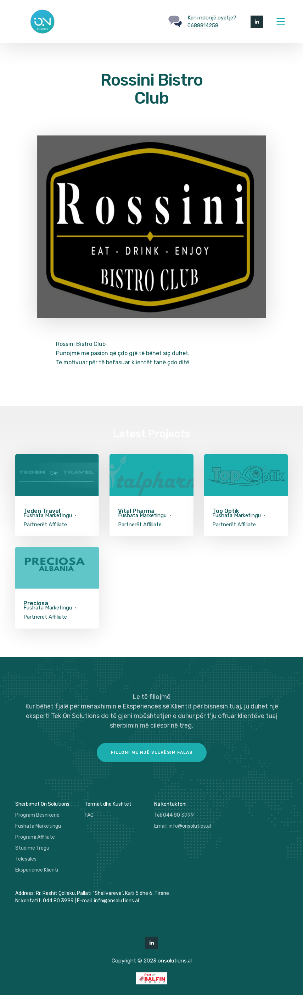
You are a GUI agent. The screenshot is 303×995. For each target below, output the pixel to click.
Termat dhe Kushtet (108, 804)
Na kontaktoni (170, 804)
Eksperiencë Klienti (36, 870)
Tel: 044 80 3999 (174, 815)
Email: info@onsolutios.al (182, 826)
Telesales (26, 859)
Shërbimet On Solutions (42, 804)
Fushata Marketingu (47, 515)
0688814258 (202, 25)
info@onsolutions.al (116, 901)
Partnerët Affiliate (45, 524)
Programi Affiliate (35, 837)
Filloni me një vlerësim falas (151, 752)
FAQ (89, 815)
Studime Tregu (32, 848)
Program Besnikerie (37, 815)
